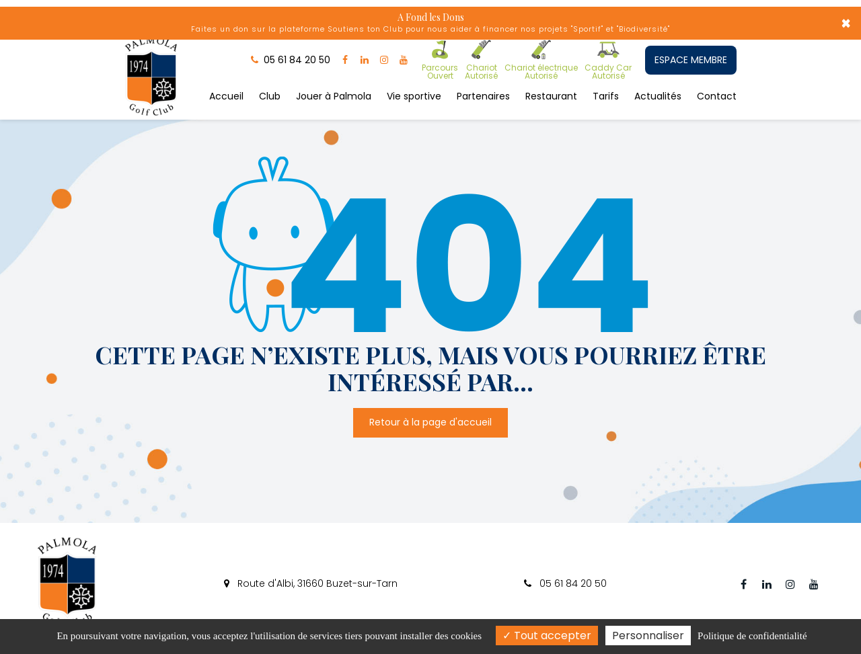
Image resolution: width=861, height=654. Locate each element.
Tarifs (606, 96)
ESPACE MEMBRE (690, 60)
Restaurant (551, 96)
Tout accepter (546, 635)
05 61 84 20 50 (565, 583)
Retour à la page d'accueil (430, 423)
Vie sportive (414, 96)
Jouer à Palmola (333, 96)
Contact (717, 96)
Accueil (226, 96)
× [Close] (846, 23)
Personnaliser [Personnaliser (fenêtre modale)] (648, 635)
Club (269, 96)
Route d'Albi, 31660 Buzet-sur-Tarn (311, 583)
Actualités (657, 96)
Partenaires (483, 96)
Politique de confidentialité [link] (752, 635)
